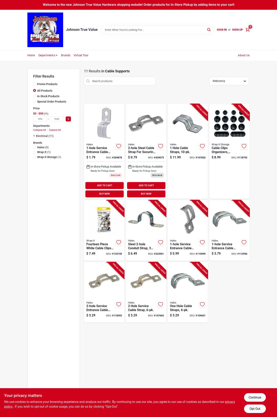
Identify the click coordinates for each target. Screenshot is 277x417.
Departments (47, 55)
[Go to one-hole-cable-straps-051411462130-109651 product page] (188, 292)
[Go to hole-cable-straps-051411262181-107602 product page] (188, 151)
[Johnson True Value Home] (45, 30)
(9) (43, 147)
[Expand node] (34, 136)
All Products (44, 91)
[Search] (209, 29)
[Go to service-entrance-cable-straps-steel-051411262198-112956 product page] (229, 230)
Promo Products (47, 84)
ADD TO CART (104, 185)
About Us (244, 55)
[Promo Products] (34, 83)
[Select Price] (68, 118)
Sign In (222, 29)
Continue (255, 397)
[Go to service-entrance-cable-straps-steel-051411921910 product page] (104, 151)
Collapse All (39, 130)
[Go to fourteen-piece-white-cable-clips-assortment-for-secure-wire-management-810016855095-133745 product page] (104, 230)
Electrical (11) (45, 136)
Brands (65, 55)
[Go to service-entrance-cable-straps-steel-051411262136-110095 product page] (188, 230)
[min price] (40, 118)
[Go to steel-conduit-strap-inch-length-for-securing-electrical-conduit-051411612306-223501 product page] (146, 230)
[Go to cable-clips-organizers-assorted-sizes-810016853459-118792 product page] (229, 151)
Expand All (55, 130)
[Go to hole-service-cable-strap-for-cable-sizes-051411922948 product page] (146, 151)
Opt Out (255, 409)
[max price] (57, 118)
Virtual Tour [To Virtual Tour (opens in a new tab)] (81, 55)
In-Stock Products (48, 96)
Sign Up (237, 29)
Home (31, 55)
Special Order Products (51, 102)
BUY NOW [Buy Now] (104, 193)
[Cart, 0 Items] (248, 30)
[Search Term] (157, 30)
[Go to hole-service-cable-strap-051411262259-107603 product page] (146, 292)
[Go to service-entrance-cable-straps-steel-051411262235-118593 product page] (104, 292)
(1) (44, 152)
